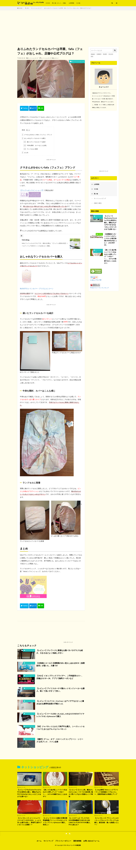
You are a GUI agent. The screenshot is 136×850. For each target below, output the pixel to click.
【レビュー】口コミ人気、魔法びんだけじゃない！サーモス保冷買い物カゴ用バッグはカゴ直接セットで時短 (81, 793)
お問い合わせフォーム (91, 841)
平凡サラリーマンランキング (99, 288)
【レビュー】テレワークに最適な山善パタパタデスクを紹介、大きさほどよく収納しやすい (59, 651)
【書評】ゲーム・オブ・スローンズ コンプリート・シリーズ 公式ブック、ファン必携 (59, 740)
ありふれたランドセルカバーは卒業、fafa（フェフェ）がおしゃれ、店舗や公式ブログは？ (67, 8)
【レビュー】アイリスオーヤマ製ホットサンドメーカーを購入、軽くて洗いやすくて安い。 (60, 689)
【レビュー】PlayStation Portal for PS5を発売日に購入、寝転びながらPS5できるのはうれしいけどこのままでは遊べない (110, 222)
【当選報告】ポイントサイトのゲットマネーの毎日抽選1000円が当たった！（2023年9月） (110, 239)
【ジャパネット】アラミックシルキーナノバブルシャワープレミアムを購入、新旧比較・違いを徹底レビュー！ (106, 821)
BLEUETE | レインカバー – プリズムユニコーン (36, 289)
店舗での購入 (98, 203)
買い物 (27, 8)
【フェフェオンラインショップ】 (32, 190)
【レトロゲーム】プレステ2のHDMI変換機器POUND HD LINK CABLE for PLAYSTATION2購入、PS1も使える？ (80, 821)
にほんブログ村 (95, 280)
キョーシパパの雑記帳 (74, 845)
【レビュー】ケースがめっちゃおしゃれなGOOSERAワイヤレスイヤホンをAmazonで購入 (60, 715)
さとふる (111, 54)
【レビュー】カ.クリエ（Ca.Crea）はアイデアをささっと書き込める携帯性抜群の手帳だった (60, 702)
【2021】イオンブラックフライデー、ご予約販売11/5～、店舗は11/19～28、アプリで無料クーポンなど (59, 677)
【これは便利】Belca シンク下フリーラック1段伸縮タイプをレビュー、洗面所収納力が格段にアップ (106, 792)
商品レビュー (55, 58)
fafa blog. (26, 240)
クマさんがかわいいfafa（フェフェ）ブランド (37, 134)
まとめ (25, 152)
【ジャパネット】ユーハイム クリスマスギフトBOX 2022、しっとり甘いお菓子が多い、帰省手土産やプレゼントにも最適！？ (29, 821)
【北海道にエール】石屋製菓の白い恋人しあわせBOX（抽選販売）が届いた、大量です (60, 664)
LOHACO (99, 54)
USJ (92, 56)
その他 (78, 3)
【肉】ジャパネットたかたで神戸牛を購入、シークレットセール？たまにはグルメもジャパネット (60, 727)
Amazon (93, 54)
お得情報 (71, 3)
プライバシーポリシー (63, 841)
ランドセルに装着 (30, 149)
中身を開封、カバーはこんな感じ (35, 145)
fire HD (105, 54)
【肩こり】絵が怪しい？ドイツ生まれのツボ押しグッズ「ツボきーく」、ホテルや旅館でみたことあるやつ (110, 256)
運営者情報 (77, 841)
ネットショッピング (36, 8)
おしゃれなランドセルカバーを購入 (34, 138)
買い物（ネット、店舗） (59, 3)
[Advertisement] (68, 28)
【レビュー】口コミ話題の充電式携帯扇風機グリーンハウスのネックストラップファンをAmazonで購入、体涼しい (55, 821)
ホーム (39, 841)
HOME (48, 3)
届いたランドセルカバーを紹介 (34, 142)
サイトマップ (48, 841)
